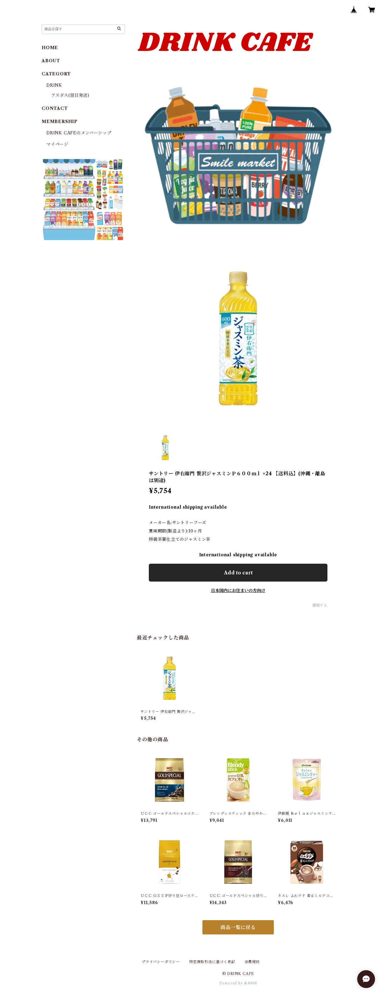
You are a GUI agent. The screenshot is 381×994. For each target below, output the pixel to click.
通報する (319, 605)
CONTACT (55, 108)
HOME (50, 47)
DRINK (54, 85)
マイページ (57, 144)
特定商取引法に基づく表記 (212, 961)
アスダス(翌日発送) (70, 95)
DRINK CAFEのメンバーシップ (78, 132)
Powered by (238, 983)
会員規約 (252, 961)
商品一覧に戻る (238, 927)
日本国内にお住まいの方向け (238, 590)
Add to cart (238, 573)
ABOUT (51, 60)
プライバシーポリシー (161, 961)
